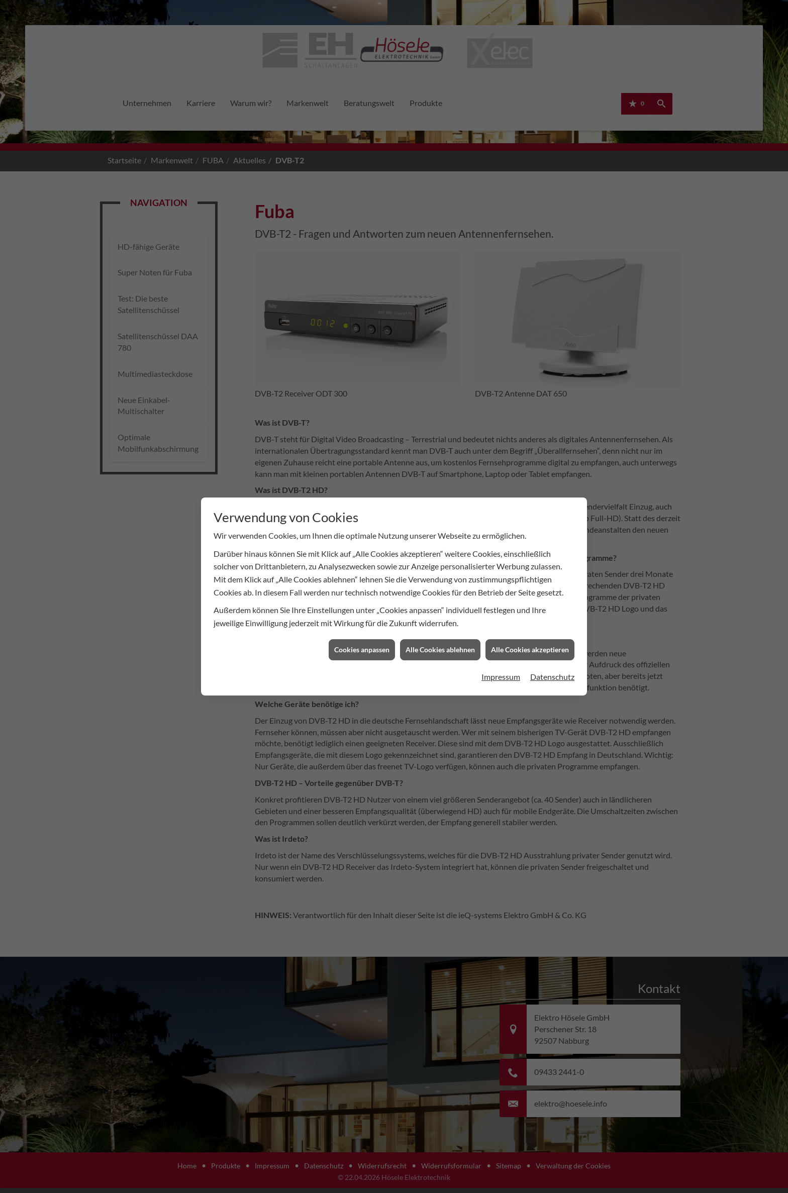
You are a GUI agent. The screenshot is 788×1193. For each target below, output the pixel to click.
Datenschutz (552, 290)
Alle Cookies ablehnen (440, 263)
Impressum (500, 290)
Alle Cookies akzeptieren (530, 263)
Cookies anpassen (361, 263)
